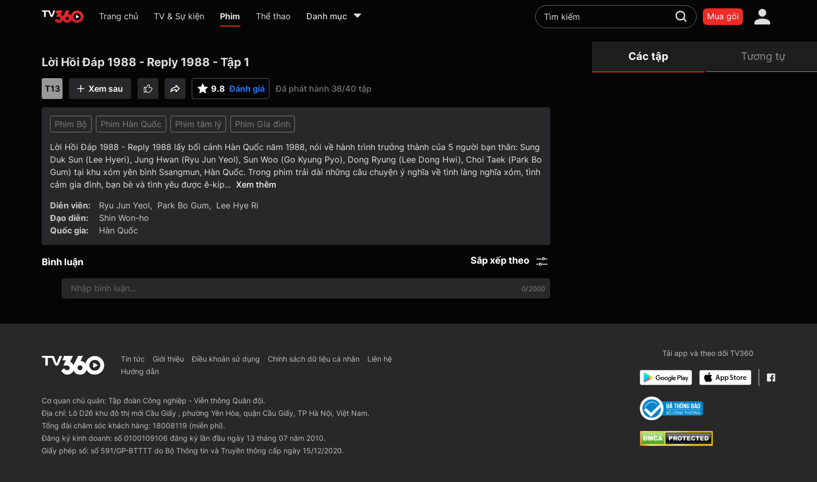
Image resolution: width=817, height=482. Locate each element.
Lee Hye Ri (237, 205)
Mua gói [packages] (723, 16)
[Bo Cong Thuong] (671, 409)
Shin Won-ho (124, 218)
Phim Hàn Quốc (131, 124)
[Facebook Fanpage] (770, 377)
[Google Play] (666, 377)
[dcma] (676, 443)
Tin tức (133, 358)
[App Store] (725, 377)
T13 (52, 88)
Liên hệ (379, 358)
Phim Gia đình (262, 124)
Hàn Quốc (118, 230)
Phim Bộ (71, 124)
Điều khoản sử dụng (226, 358)
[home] (62, 16)
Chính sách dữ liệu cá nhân (314, 358)
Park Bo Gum (183, 205)
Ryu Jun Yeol (124, 205)
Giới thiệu (168, 358)
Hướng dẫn (140, 371)
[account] (762, 17)
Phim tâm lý (198, 124)
